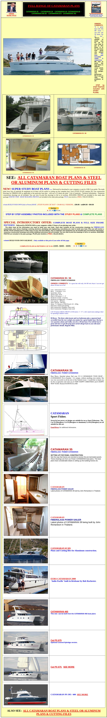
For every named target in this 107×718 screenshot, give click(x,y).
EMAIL (11, 14)
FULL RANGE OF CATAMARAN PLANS (54, 5)
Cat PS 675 (56, 640)
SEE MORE (68, 667)
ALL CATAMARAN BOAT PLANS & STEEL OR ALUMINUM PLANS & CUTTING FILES (62, 712)
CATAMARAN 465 (59, 611)
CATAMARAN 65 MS (61, 548)
